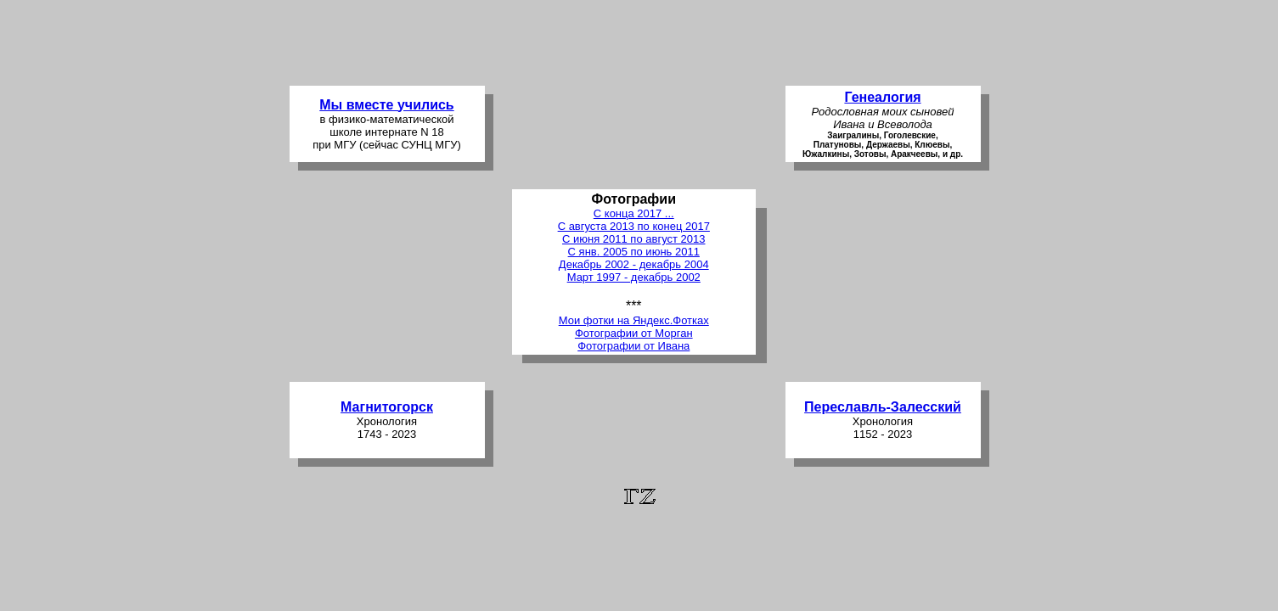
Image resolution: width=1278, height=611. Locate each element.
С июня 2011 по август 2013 (633, 239)
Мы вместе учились (386, 105)
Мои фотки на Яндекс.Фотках (634, 320)
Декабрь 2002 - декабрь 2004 (634, 264)
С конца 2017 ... (634, 213)
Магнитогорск (387, 407)
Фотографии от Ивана (633, 345)
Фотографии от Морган (634, 333)
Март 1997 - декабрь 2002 (634, 277)
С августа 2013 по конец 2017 (634, 226)
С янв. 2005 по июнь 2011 (634, 251)
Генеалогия (882, 97)
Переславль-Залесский (882, 407)
